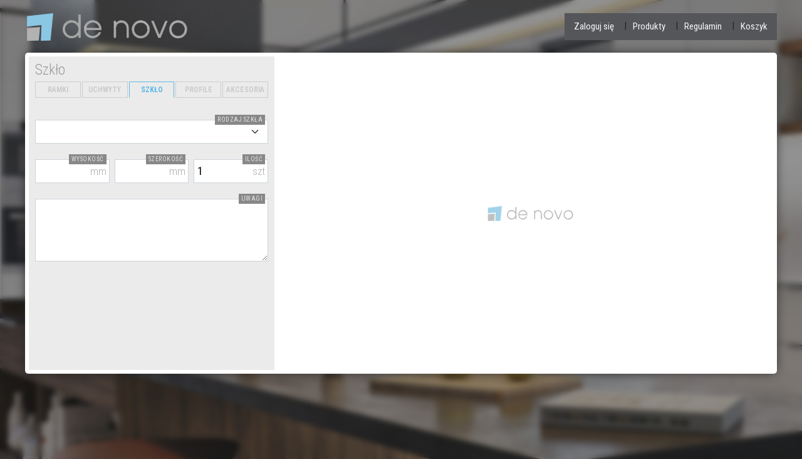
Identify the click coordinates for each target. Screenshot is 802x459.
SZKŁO (152, 89)
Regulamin (703, 26)
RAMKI (58, 89)
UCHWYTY (104, 89)
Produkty (649, 26)
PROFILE (198, 89)
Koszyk (754, 26)
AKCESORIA (245, 89)
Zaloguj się (594, 26)
